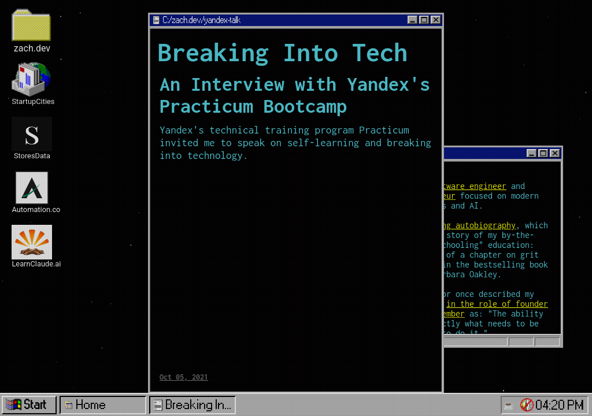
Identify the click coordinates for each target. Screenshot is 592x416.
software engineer (467, 186)
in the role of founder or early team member (460, 308)
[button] (527, 405)
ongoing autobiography (467, 225)
